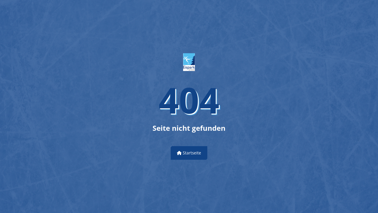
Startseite (189, 153)
